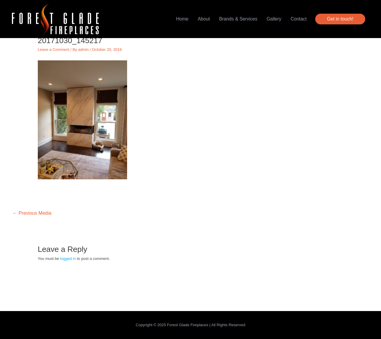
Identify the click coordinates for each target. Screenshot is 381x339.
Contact (299, 18)
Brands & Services (238, 18)
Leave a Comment (53, 49)
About (204, 18)
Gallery (274, 18)
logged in (68, 258)
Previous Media (32, 213)
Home (182, 18)
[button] (340, 19)
